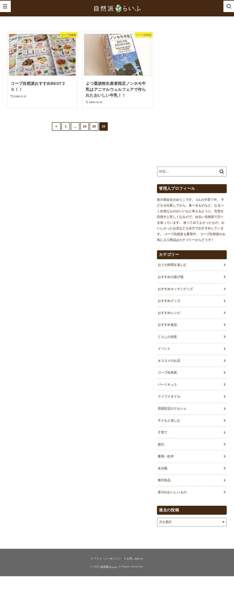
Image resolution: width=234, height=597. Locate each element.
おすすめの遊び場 (170, 277)
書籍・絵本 (166, 456)
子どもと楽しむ (169, 420)
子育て (162, 432)
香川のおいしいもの (172, 492)
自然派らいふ (108, 566)
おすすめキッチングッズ (175, 289)
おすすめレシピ (169, 313)
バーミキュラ (167, 384)
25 (94, 126)
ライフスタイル (169, 396)
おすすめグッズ (169, 300)
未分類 (162, 468)
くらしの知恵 (167, 336)
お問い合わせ (134, 558)
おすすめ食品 (167, 324)
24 (84, 126)
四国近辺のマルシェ (172, 408)
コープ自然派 (167, 372)
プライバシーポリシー (107, 558)
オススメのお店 (169, 360)
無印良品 (164, 480)
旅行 (161, 444)
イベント (164, 348)
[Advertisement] (188, 94)
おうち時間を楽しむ (172, 264)
